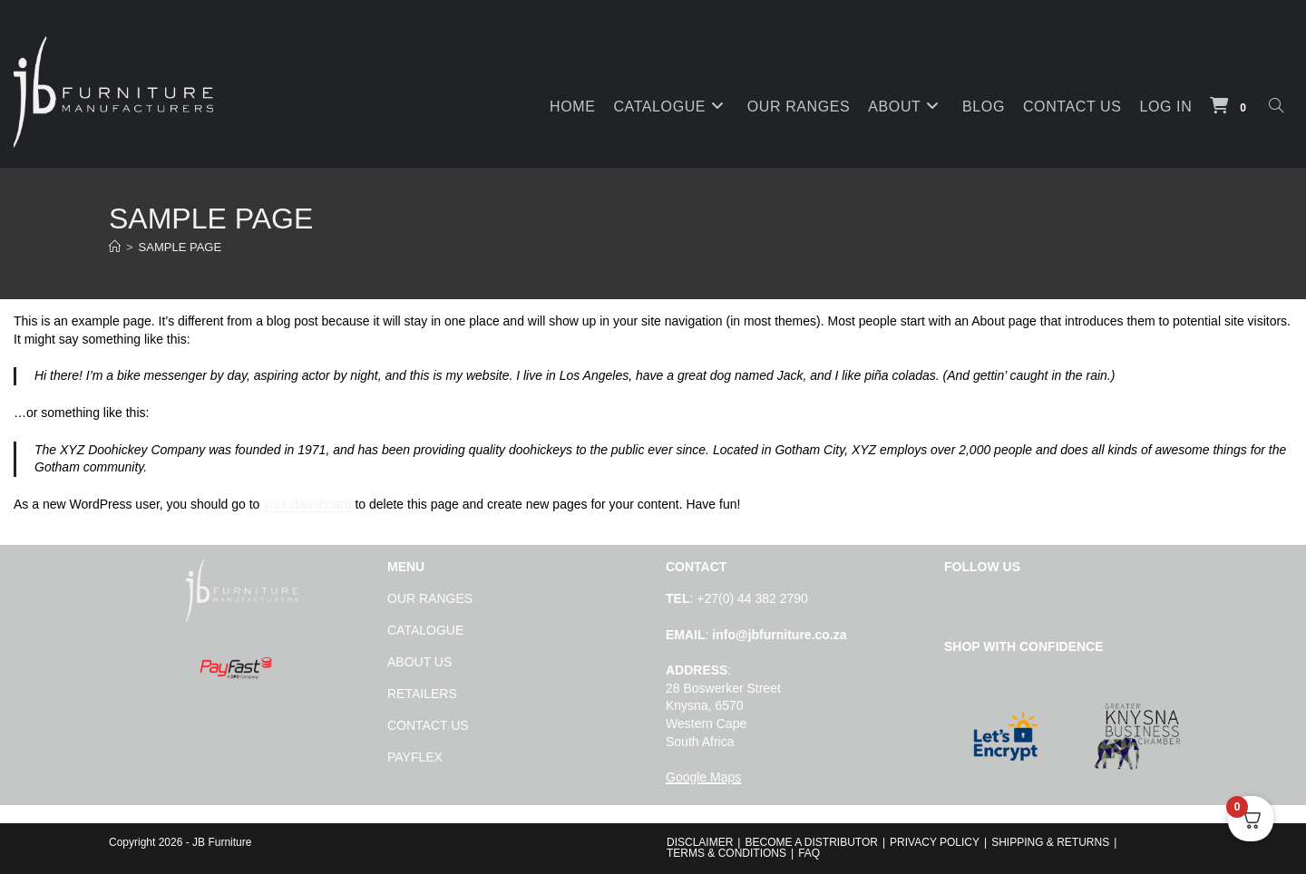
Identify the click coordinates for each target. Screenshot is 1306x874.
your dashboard (307, 504)
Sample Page (180, 247)
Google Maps (703, 777)
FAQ (809, 853)
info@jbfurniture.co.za (779, 634)
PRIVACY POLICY (935, 842)
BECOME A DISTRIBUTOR (811, 842)
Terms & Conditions (726, 853)
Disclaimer (700, 842)
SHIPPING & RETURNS (1050, 842)
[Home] (115, 247)
